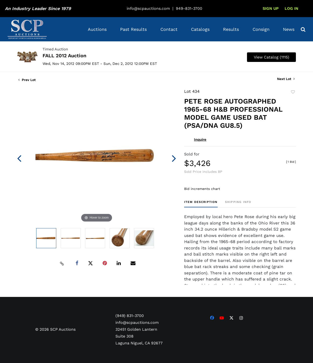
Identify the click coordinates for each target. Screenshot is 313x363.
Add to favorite (293, 92)
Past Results (133, 29)
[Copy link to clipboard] (62, 263)
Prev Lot (27, 80)
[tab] (201, 203)
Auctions (97, 29)
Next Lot (286, 79)
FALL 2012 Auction (64, 56)
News (288, 29)
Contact (169, 29)
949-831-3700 (189, 8)
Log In (291, 8)
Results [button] (231, 29)
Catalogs (200, 29)
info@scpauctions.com (148, 8)
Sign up (271, 8)
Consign (261, 29)
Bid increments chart (202, 189)
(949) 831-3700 (129, 315)
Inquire (200, 139)
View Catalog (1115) (271, 57)
